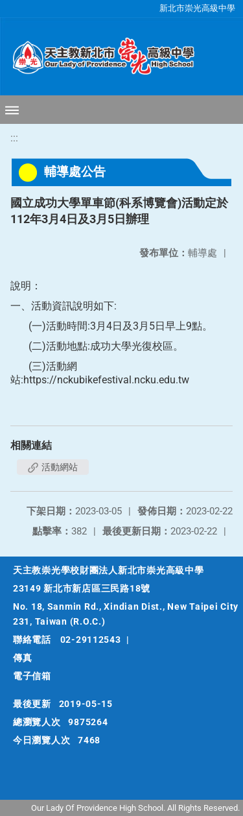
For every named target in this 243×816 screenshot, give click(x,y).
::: (14, 138)
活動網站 (53, 467)
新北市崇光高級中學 (197, 8)
